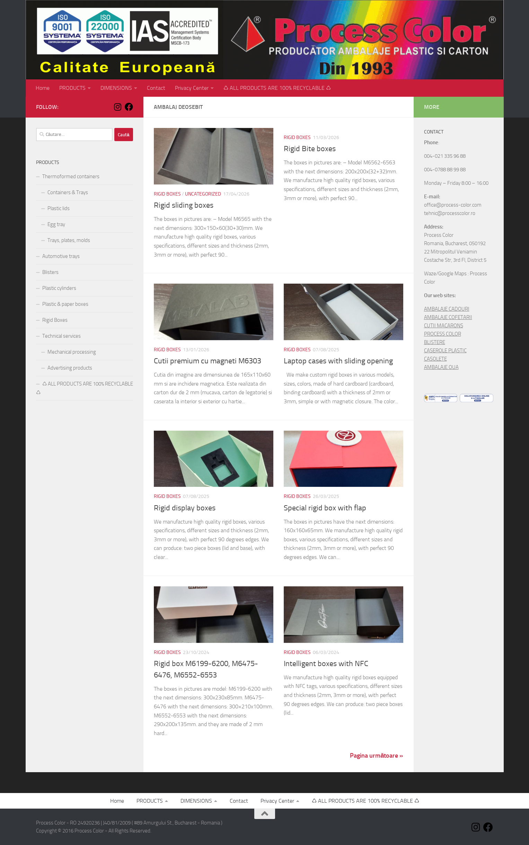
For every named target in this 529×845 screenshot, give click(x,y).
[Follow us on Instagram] (118, 107)
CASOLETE (435, 359)
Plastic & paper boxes (65, 304)
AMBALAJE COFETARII (448, 317)
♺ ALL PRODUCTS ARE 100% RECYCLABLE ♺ (277, 88)
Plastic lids (58, 208)
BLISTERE (434, 342)
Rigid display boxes (184, 507)
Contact (156, 88)
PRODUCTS (72, 88)
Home (43, 88)
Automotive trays (61, 256)
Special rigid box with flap (325, 507)
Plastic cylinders (59, 288)
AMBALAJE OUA (441, 367)
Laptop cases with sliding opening (338, 360)
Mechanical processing (71, 352)
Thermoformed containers (70, 176)
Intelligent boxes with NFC (326, 663)
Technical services (61, 336)
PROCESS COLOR (442, 334)
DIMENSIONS (116, 88)
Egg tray (56, 224)
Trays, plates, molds (68, 240)
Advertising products (69, 368)
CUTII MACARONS (443, 325)
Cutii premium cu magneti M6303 (207, 360)
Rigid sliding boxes (183, 205)
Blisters (50, 272)
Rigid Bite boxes (310, 148)
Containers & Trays (67, 192)
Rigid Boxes (167, 194)
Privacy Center (192, 88)
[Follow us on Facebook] (129, 107)
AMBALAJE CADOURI (446, 309)
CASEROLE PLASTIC (445, 350)
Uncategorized (203, 194)
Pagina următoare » (376, 755)
